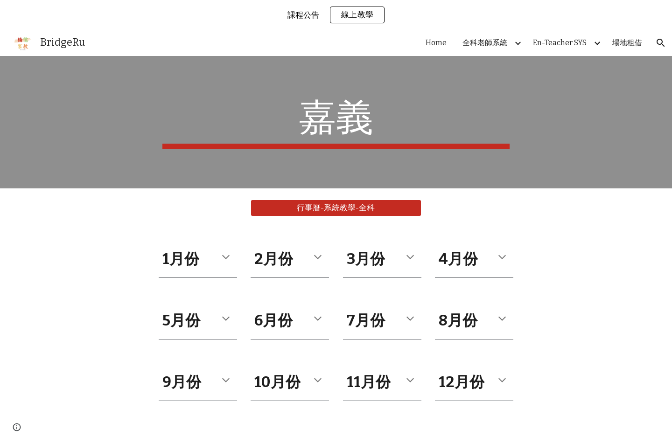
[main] (336, 122)
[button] (661, 43)
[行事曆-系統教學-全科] (335, 208)
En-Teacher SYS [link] (560, 42)
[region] (336, 15)
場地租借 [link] (627, 42)
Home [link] (436, 42)
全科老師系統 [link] (484, 42)
